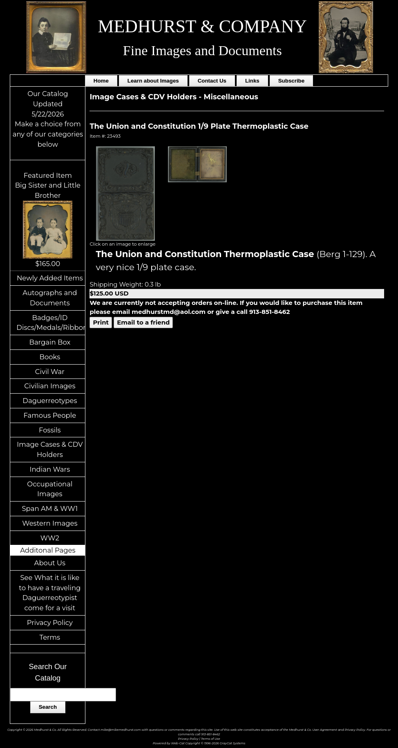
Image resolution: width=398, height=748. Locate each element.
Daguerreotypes (49, 400)
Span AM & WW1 (50, 508)
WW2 (49, 538)
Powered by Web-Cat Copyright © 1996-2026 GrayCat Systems (199, 743)
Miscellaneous (230, 96)
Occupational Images (49, 489)
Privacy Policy (50, 622)
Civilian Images (49, 386)
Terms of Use (210, 739)
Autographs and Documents (49, 298)
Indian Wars (49, 469)
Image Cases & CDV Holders (50, 449)
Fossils (50, 430)
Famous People (50, 415)
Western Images (49, 523)
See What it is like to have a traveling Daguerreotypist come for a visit (49, 592)
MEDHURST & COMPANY (202, 26)
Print (101, 322)
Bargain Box (49, 342)
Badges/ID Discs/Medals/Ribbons (50, 323)
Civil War (50, 371)
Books (49, 357)
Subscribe (291, 81)
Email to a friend (143, 322)
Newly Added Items (50, 278)
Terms (50, 637)
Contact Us (212, 81)
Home (101, 81)
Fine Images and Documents (202, 50)
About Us (50, 563)
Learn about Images (153, 81)
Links (252, 81)
